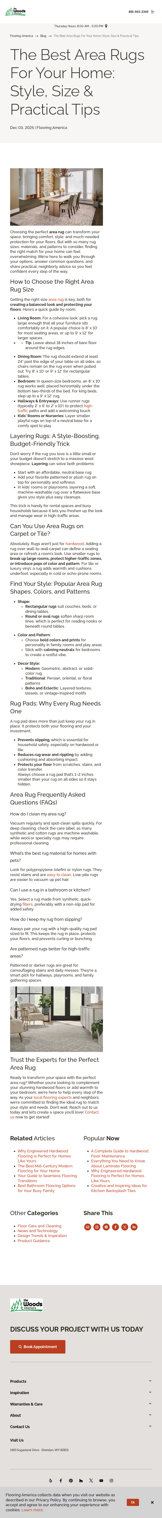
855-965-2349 (138, 12)
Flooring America (21, 36)
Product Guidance (34, 1241)
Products (81, 1381)
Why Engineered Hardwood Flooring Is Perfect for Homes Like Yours (44, 1156)
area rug (56, 299)
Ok (133, 1502)
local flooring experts (53, 1097)
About (81, 1415)
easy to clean (59, 874)
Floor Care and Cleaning (39, 1226)
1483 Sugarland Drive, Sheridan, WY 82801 (39, 1450)
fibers (28, 904)
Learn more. (33, 1510)
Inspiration (81, 1392)
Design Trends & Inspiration (42, 1235)
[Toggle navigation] (152, 11)
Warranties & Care (81, 1404)
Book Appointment (38, 1346)
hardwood (75, 543)
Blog (43, 36)
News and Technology (38, 1231)
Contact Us (81, 1426)
